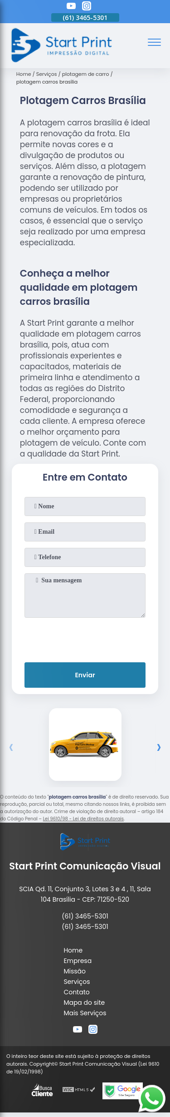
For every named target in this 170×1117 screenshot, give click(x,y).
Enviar (85, 675)
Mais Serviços (84, 1013)
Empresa (77, 960)
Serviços (76, 981)
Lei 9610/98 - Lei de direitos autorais (83, 818)
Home (73, 950)
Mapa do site (84, 1002)
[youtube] (71, 7)
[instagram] (86, 7)
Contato (76, 992)
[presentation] (85, 638)
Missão (74, 971)
